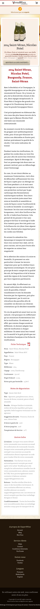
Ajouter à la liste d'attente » (17, 62)
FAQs (20, 544)
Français (20, 572)
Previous (2, 10)
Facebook (20, 560)
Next (38, 10)
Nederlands (20, 574)
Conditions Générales (20, 549)
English (20, 577)
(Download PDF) (28, 344)
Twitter (20, 563)
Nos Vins (20, 535)
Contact (20, 546)
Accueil (20, 530)
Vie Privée (20, 551)
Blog (20, 532)
